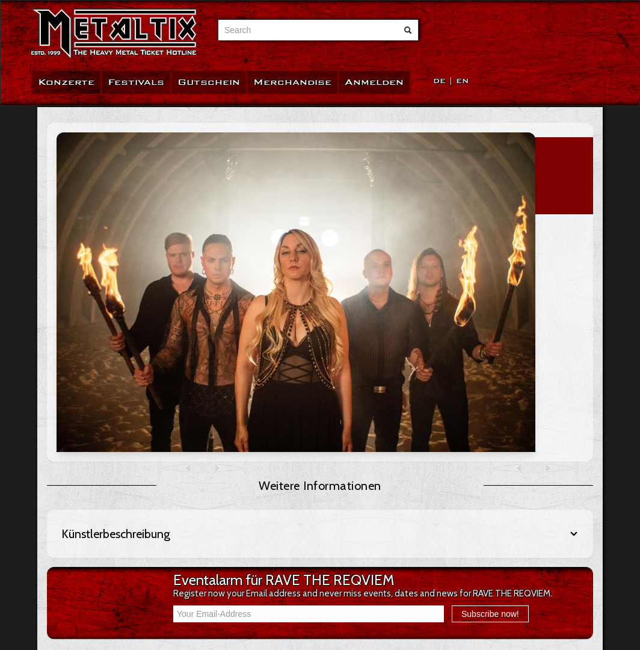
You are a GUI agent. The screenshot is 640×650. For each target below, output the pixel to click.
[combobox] (307, 30)
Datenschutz (84, 562)
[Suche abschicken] (408, 30)
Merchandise (292, 82)
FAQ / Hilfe (79, 490)
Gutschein (208, 82)
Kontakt (73, 548)
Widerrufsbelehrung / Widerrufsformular (136, 519)
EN (462, 81)
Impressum (80, 577)
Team (70, 533)
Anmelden (374, 82)
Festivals (136, 82)
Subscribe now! (490, 407)
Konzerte (66, 82)
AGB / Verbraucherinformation (116, 505)
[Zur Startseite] (114, 34)
